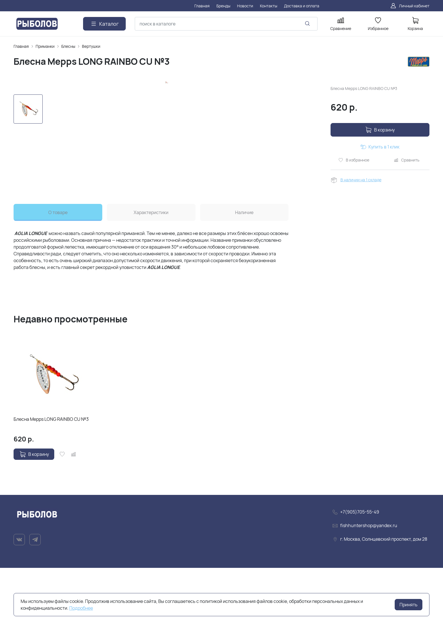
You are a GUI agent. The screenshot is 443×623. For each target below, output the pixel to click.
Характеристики (151, 268)
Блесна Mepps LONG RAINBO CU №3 (51, 474)
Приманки (45, 46)
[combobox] (226, 24)
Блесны (68, 46)
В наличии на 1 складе (360, 179)
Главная (21, 46)
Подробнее (81, 608)
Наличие (244, 268)
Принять (408, 605)
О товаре (58, 268)
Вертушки (91, 46)
